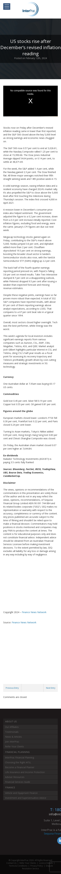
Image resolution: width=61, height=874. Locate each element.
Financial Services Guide (17, 781)
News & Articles (13, 736)
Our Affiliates (12, 726)
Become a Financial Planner (19, 767)
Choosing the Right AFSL (18, 762)
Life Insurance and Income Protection (25, 772)
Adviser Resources (14, 777)
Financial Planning (17, 752)
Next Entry (50, 688)
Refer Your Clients (14, 746)
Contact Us (11, 863)
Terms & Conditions (18, 865)
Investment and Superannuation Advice (25, 797)
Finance (10, 787)
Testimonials (12, 731)
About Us (11, 721)
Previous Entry (12, 688)
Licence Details (46, 863)
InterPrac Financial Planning (19, 757)
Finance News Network (34, 612)
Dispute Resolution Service (37, 867)
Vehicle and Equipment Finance (21, 793)
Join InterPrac (12, 741)
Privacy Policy (36, 865)
